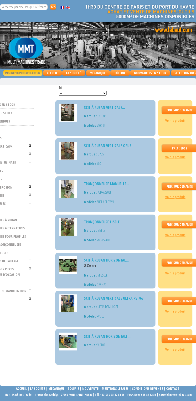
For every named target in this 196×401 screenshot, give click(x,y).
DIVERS (22, 309)
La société (37, 388)
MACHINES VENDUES (27, 121)
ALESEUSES (25, 138)
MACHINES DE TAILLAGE (27, 279)
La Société (73, 73)
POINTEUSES (26, 200)
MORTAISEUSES (28, 269)
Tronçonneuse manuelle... (106, 183)
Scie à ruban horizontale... (107, 336)
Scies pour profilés (35, 250)
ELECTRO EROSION (30, 192)
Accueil (52, 73)
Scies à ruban (37, 225)
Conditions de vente (147, 388)
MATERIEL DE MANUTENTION (28, 320)
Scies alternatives (37, 236)
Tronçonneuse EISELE (102, 222)
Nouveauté (90, 388)
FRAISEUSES (26, 176)
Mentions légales (115, 388)
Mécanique (56, 388)
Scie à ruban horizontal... (106, 260)
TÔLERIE (118, 73)
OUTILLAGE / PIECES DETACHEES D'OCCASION (30, 295)
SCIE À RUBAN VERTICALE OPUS (107, 145)
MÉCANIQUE (96, 73)
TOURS (22, 154)
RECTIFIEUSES (27, 209)
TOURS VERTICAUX (30, 146)
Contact (172, 388)
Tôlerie (73, 388)
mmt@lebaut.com (180, 395)
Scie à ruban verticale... (104, 107)
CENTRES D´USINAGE (25, 165)
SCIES (21, 217)
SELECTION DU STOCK (28, 113)
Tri (60, 87)
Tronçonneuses (39, 260)
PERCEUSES (25, 184)
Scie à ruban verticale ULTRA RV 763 (113, 298)
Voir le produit (175, 120)
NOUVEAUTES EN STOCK (150, 73)
